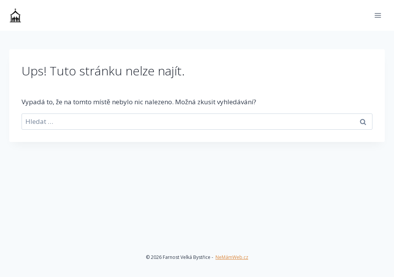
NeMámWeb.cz (231, 257)
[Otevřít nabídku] (378, 15)
